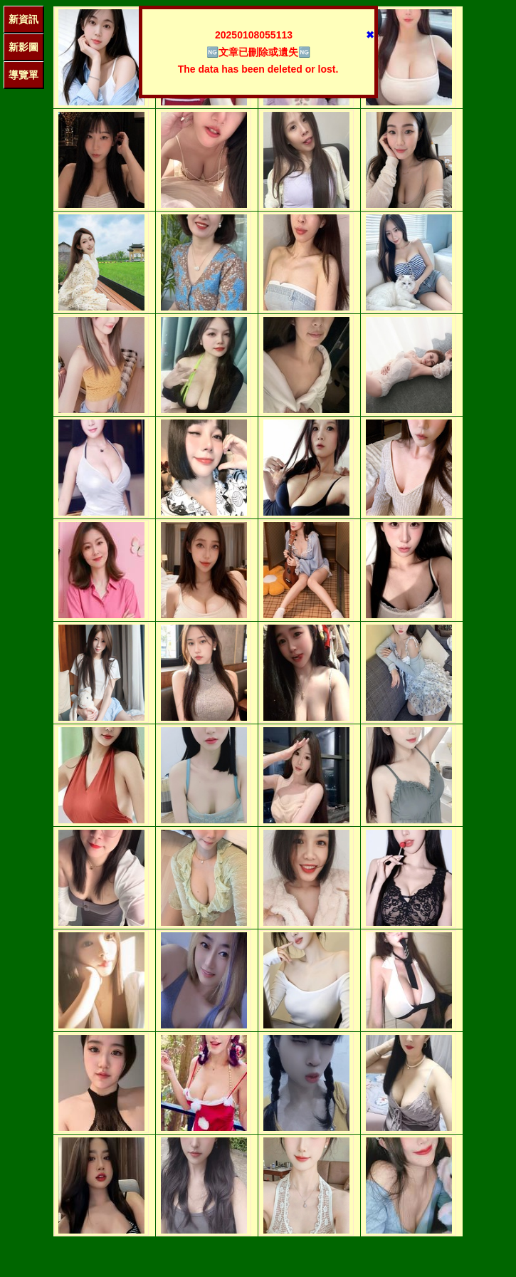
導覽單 (23, 74)
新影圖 (23, 47)
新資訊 (23, 19)
